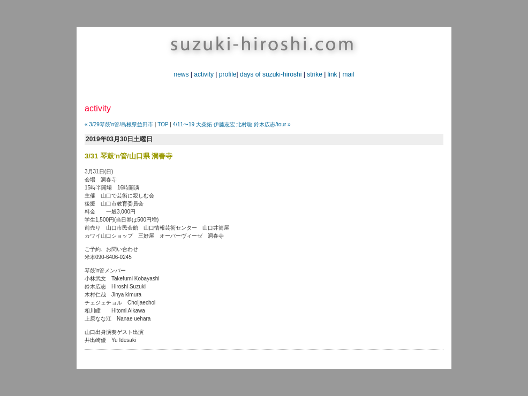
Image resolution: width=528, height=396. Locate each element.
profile (228, 74)
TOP (162, 124)
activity (204, 74)
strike (314, 74)
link (332, 74)
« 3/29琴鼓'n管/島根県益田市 (119, 124)
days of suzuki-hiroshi (270, 74)
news (181, 74)
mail (348, 74)
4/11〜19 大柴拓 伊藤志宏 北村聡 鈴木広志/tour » (232, 124)
